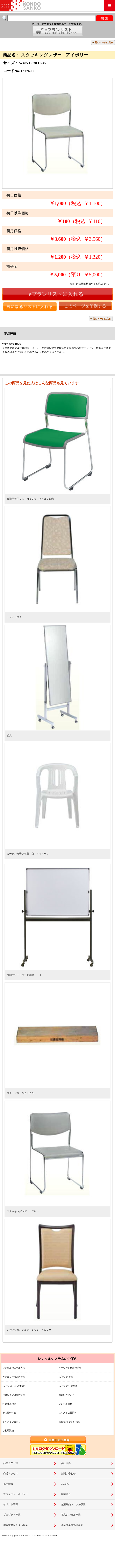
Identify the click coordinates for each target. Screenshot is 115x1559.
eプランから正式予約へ (14, 1386)
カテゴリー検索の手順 (13, 1377)
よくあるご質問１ (68, 1412)
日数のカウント (66, 1394)
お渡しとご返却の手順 (13, 1394)
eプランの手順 (66, 1377)
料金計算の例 (9, 1403)
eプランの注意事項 (68, 1386)
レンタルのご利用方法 (13, 1367)
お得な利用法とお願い (70, 1421)
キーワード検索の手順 (70, 1367)
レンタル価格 (65, 1403)
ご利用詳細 (8, 1430)
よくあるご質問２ (11, 1421)
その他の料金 (9, 1412)
